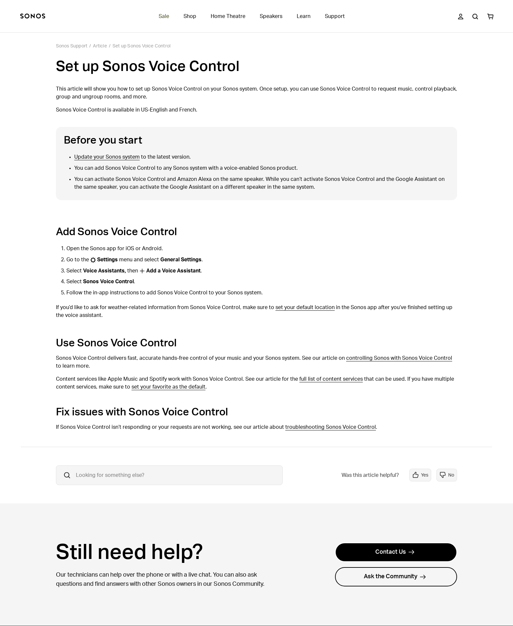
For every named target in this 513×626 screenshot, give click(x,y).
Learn (303, 16)
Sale (164, 16)
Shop (190, 16)
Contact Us (395, 552)
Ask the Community (395, 577)
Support (335, 16)
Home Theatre (228, 16)
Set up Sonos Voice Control (141, 46)
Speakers (271, 16)
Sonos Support (72, 46)
